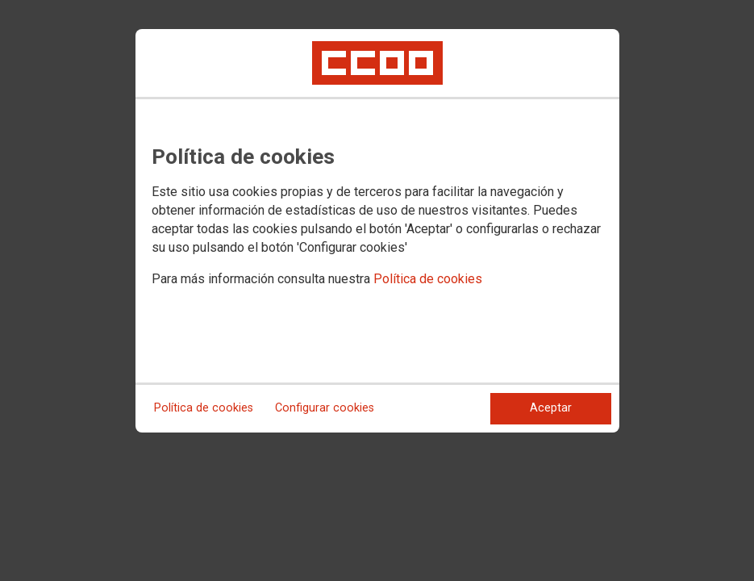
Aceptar (551, 408)
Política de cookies (427, 278)
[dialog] (377, 231)
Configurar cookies (324, 408)
